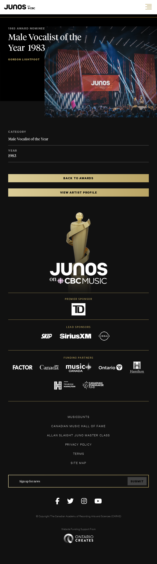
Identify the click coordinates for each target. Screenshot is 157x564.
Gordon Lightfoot (24, 59)
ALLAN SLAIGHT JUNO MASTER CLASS (78, 435)
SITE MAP (78, 463)
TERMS (78, 453)
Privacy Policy (78, 444)
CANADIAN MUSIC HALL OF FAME (78, 426)
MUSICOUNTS (79, 417)
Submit (137, 481)
